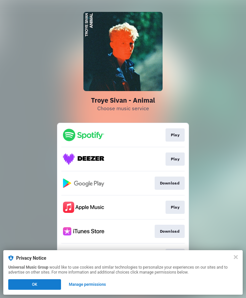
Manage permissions (87, 284)
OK (34, 284)
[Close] (236, 257)
